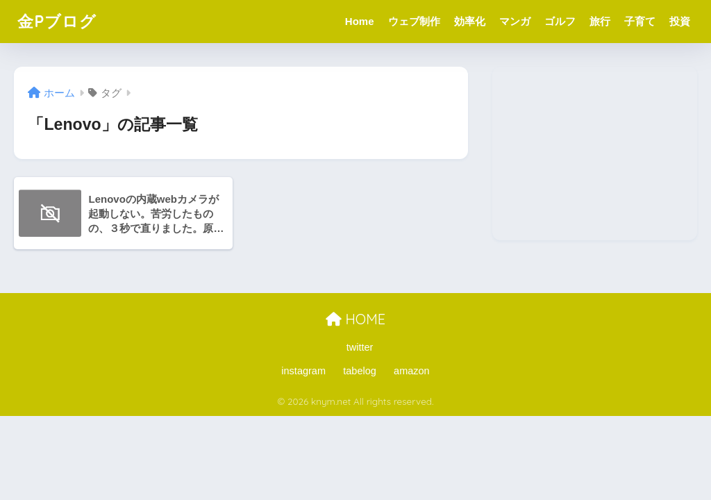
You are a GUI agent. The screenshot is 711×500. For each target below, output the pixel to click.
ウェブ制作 (414, 21)
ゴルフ (560, 21)
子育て (639, 21)
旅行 (599, 21)
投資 (679, 21)
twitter (360, 347)
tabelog (359, 370)
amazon (412, 370)
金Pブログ (57, 21)
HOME (355, 319)
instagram (303, 370)
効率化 (469, 21)
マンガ (514, 21)
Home (359, 21)
